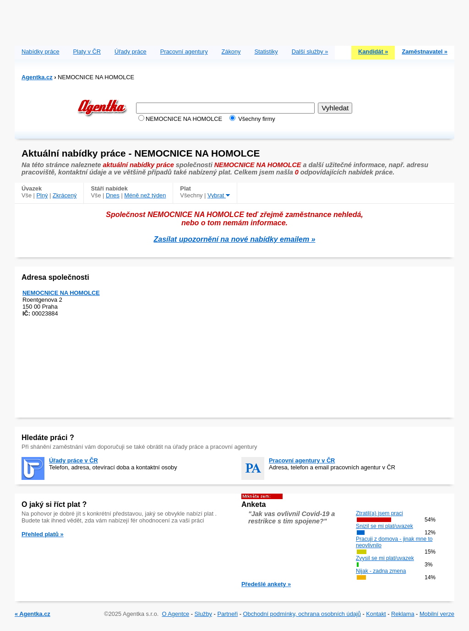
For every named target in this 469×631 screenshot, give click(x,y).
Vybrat (218, 195)
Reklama (402, 613)
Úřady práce (131, 51)
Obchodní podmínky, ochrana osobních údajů (302, 613)
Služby (203, 613)
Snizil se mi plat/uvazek (384, 526)
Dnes (113, 195)
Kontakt (376, 613)
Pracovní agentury (184, 51)
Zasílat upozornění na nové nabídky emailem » (235, 239)
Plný (42, 195)
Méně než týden (145, 195)
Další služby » (310, 51)
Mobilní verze (437, 613)
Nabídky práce (41, 51)
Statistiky (266, 51)
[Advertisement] (234, 20)
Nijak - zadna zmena (381, 571)
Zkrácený (65, 195)
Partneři (227, 613)
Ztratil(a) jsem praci (379, 513)
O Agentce (175, 613)
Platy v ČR (87, 51)
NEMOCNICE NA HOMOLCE (61, 292)
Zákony (231, 51)
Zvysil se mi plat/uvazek (385, 558)
